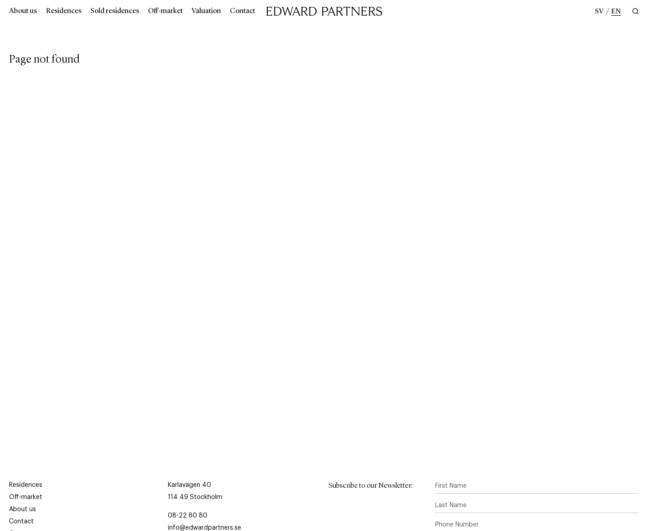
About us (23, 11)
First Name (451, 486)
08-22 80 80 (187, 516)
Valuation (206, 11)
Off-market (165, 11)
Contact (242, 11)
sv (599, 11)
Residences (63, 11)
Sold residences (114, 11)
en (616, 11)
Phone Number (457, 525)
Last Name (451, 505)
